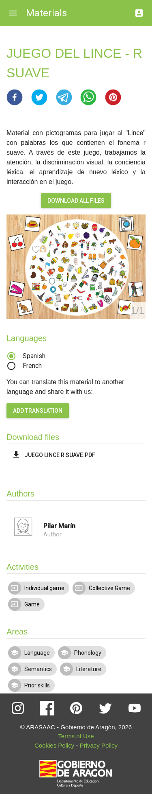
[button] (14, 97)
